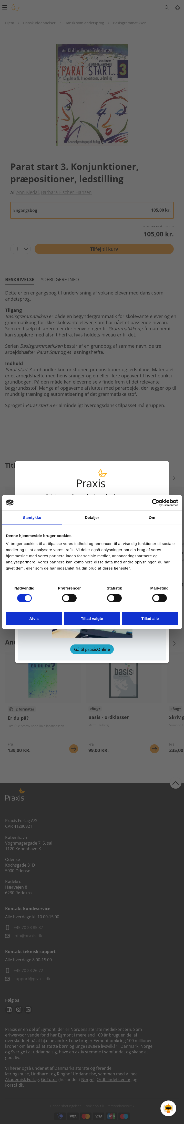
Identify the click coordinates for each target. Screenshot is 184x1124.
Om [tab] (152, 517)
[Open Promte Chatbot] (168, 1108)
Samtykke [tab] (32, 517)
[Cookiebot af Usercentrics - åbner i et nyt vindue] (155, 502)
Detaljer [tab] (92, 517)
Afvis (34, 618)
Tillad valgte (92, 618)
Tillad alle (150, 618)
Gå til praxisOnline (92, 649)
